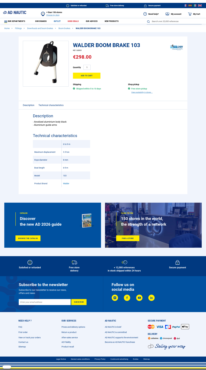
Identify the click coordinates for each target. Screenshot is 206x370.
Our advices (98, 22)
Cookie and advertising (119, 358)
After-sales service (70, 337)
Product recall (68, 346)
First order (23, 331)
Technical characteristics (51, 101)
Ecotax (135, 358)
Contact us (23, 341)
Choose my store (52, 15)
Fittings (18, 29)
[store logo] (14, 12)
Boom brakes (65, 29)
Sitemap (22, 346)
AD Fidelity (66, 341)
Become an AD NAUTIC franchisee (120, 341)
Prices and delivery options (73, 326)
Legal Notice (61, 358)
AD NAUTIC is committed (116, 331)
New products (120, 22)
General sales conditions (80, 358)
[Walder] (176, 54)
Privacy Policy (100, 358)
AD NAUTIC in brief (113, 326)
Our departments (16, 22)
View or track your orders (29, 337)
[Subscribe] (79, 301)
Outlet (60, 22)
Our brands (42, 22)
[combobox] (174, 21)
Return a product (69, 331)
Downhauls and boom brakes (40, 29)
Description (28, 101)
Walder (66, 180)
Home (7, 29)
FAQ (20, 326)
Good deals (77, 22)
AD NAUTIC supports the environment (121, 337)
